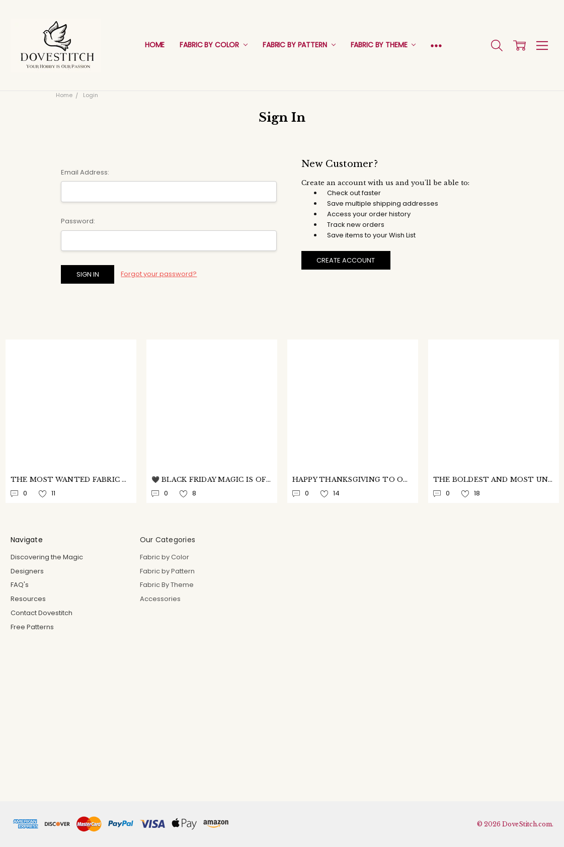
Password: (78, 221)
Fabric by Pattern (299, 45)
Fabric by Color (214, 45)
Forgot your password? (159, 274)
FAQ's (20, 584)
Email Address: (85, 172)
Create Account (345, 260)
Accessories (160, 599)
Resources (28, 599)
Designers (27, 571)
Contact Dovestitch (41, 613)
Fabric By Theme (383, 45)
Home (155, 45)
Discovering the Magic (47, 557)
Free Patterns (32, 627)
